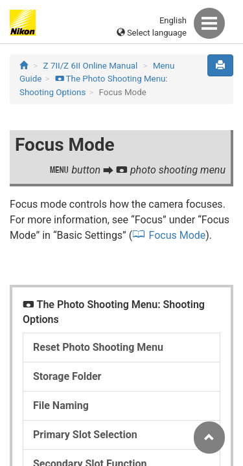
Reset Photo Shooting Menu (98, 347)
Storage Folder (67, 376)
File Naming (61, 405)
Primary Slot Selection (85, 434)
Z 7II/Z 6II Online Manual (90, 66)
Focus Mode (176, 235)
